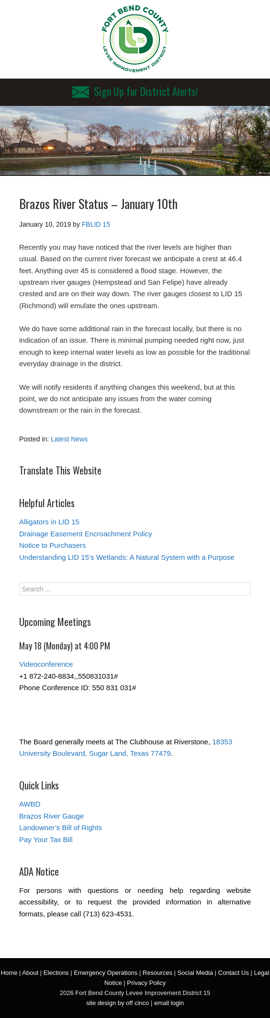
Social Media (195, 972)
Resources (157, 972)
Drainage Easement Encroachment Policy (85, 534)
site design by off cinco (117, 1002)
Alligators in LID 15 (49, 522)
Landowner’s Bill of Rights (60, 827)
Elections (56, 972)
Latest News (69, 439)
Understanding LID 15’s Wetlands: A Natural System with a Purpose (127, 557)
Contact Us (233, 972)
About (30, 972)
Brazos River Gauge (51, 816)
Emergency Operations (105, 972)
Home (9, 972)
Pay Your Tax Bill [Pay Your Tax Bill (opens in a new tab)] (45, 839)
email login (169, 1002)
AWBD (29, 804)
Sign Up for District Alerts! (135, 91)
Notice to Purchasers (52, 545)
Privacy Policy (146, 982)
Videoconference (46, 664)
